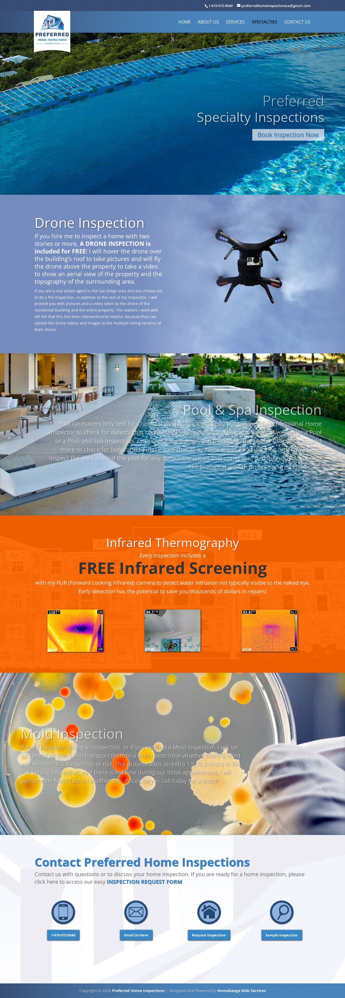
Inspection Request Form (144, 881)
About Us (208, 22)
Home (184, 22)
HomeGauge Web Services (241, 990)
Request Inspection (209, 935)
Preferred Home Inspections (138, 990)
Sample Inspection (281, 935)
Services (235, 22)
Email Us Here (136, 935)
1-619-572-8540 (221, 5)
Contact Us (297, 22)
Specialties (264, 22)
